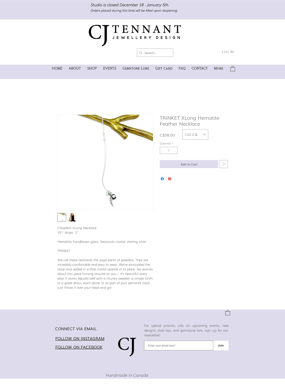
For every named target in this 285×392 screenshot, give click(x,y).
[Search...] (155, 53)
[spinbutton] (168, 150)
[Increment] (174, 150)
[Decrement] (162, 150)
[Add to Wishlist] (224, 164)
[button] (232, 68)
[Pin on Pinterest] (169, 178)
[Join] (221, 345)
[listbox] (195, 134)
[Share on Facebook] (162, 178)
